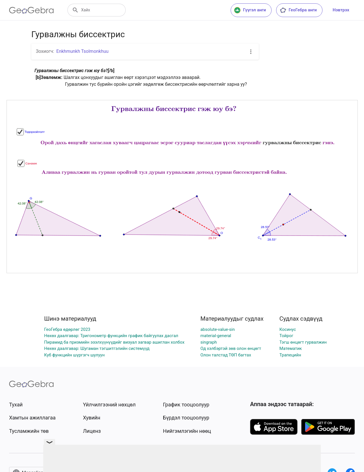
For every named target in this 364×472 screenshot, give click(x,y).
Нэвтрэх (341, 9)
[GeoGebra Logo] (31, 10)
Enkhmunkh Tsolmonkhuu (82, 51)
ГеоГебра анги (298, 10)
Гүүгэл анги (250, 10)
